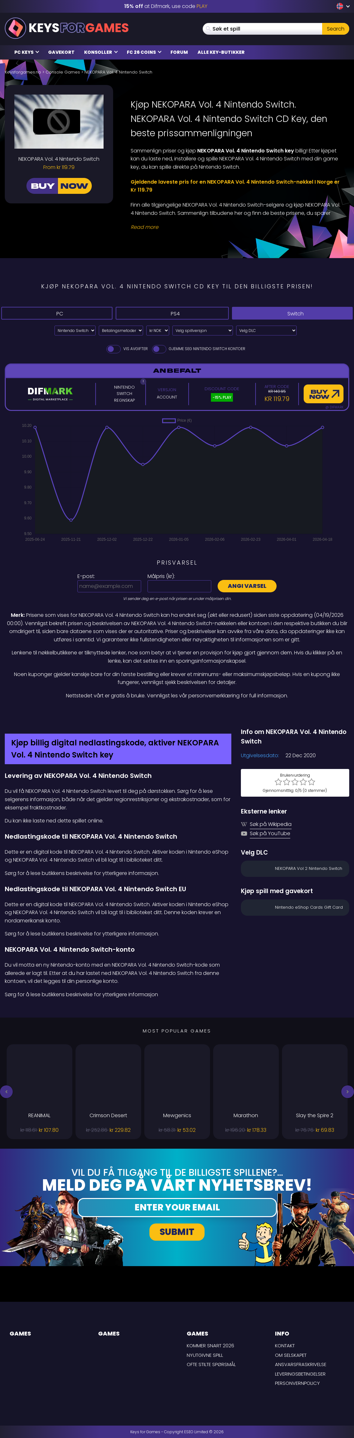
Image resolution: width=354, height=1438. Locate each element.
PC (55, 313)
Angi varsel (247, 586)
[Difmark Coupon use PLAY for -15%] (177, 713)
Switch (289, 313)
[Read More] (236, 227)
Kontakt (285, 1345)
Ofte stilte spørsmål (211, 1364)
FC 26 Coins (144, 52)
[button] (6, 1091)
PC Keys (26, 52)
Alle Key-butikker (221, 52)
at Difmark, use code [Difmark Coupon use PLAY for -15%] (165, 6)
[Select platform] (75, 330)
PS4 (167, 313)
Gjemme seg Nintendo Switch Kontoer (198, 348)
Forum (179, 52)
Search (335, 28)
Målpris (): (161, 576)
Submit (177, 1232)
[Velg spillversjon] (202, 330)
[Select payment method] (121, 330)
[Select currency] (157, 330)
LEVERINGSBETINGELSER (300, 1374)
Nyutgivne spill (205, 1355)
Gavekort (61, 52)
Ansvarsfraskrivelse (300, 1364)
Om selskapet (291, 1355)
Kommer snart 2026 (210, 1345)
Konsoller (101, 52)
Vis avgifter (126, 348)
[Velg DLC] (266, 330)
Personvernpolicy (297, 1383)
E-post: (86, 576)
